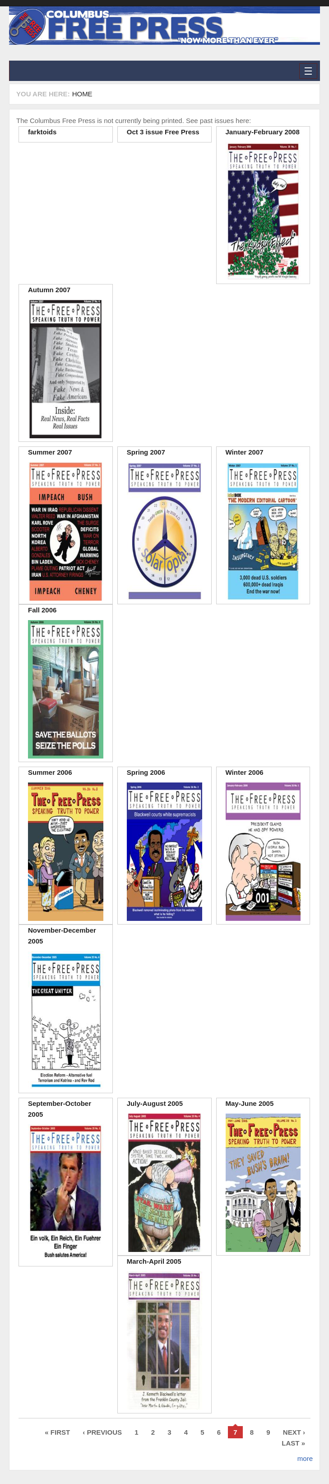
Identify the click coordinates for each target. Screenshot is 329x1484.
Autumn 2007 (49, 290)
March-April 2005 (154, 1261)
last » (293, 1443)
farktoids (42, 132)
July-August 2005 (155, 1103)
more (305, 1458)
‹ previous (102, 1432)
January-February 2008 (263, 132)
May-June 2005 (250, 1103)
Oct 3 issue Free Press (163, 132)
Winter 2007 (245, 452)
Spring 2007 (146, 452)
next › (294, 1432)
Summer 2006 (50, 772)
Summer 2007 (50, 452)
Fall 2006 (42, 610)
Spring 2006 (146, 772)
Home (82, 94)
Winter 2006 (245, 772)
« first (57, 1432)
